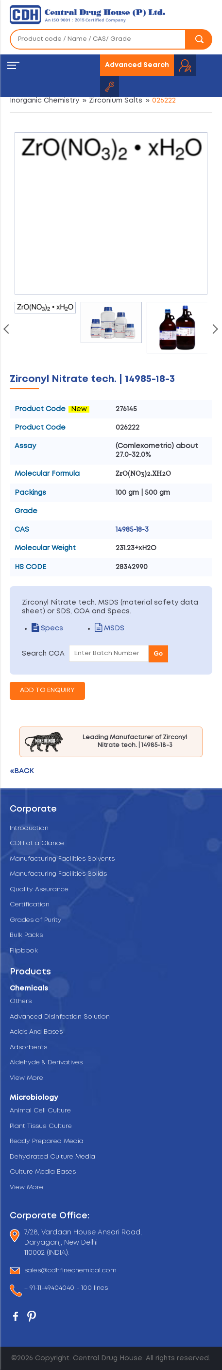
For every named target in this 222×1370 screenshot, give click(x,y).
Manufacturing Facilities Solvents (62, 859)
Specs (47, 628)
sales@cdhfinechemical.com (70, 1270)
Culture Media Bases (43, 1172)
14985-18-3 (132, 529)
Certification (30, 905)
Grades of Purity (36, 920)
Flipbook (24, 951)
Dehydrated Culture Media (52, 1157)
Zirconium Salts (115, 100)
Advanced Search (137, 65)
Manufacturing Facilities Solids (58, 874)
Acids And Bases (36, 1032)
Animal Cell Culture (40, 1111)
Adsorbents (28, 1047)
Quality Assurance (39, 889)
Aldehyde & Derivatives (46, 1062)
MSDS (109, 628)
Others (21, 1001)
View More (26, 1078)
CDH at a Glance (37, 843)
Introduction (29, 828)
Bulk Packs (26, 935)
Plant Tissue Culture (41, 1126)
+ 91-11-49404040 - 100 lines (66, 1288)
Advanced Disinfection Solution (60, 1017)
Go (158, 653)
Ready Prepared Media (47, 1141)
